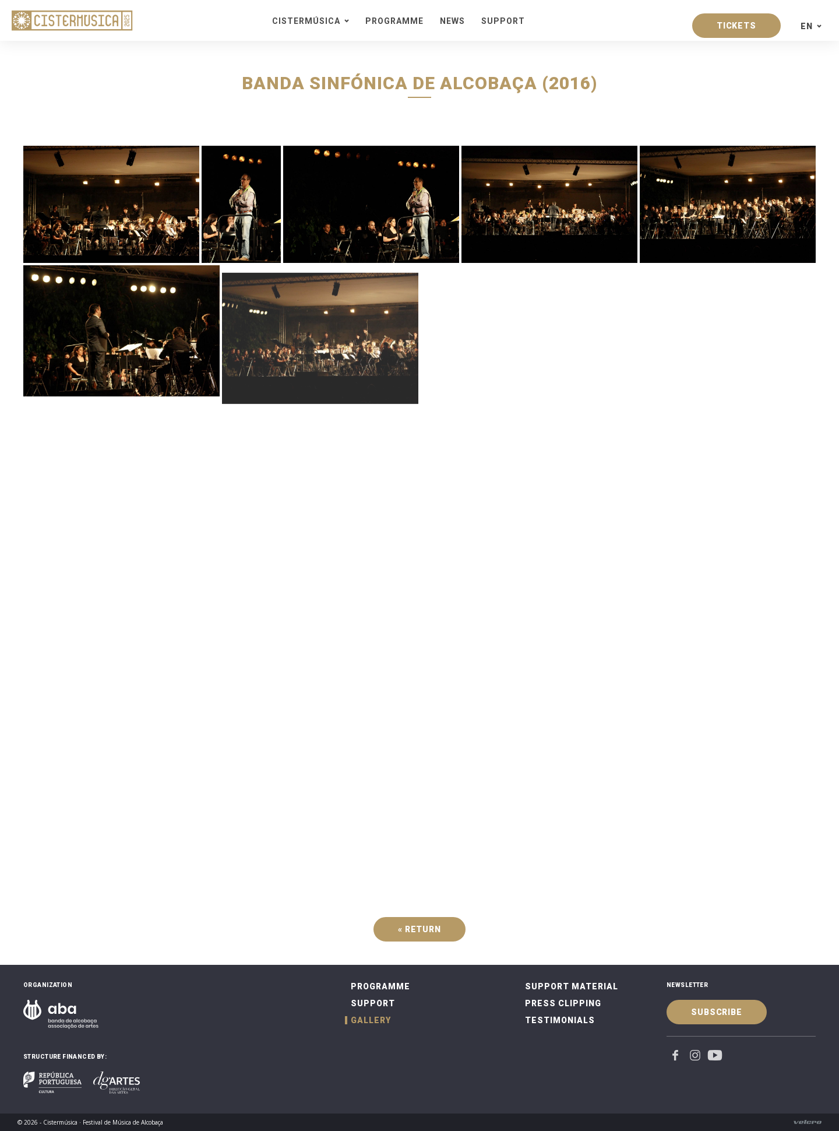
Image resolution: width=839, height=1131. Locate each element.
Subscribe (716, 1012)
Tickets (736, 25)
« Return (419, 929)
